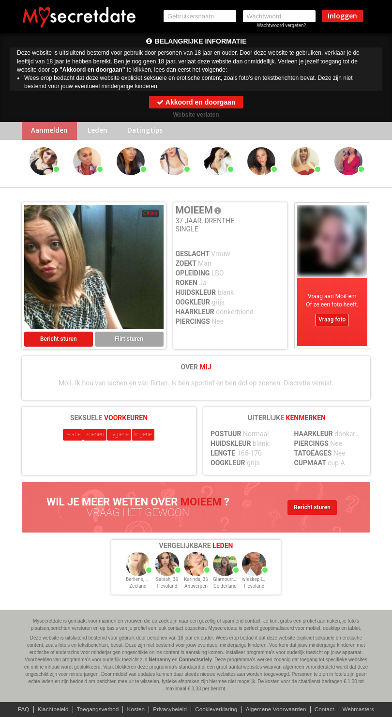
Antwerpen (196, 587)
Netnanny (160, 659)
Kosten (134, 709)
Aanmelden (50, 131)
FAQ (19, 709)
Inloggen (342, 15)
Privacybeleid (169, 709)
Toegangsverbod (95, 709)
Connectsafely (195, 659)
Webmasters (362, 709)
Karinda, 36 (196, 580)
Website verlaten (196, 114)
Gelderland (225, 587)
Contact (327, 709)
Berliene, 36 (138, 580)
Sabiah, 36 (167, 580)
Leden (100, 131)
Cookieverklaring (216, 709)
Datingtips (150, 131)
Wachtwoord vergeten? (281, 25)
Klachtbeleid (49, 709)
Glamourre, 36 (228, 580)
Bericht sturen (58, 339)
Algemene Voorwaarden (278, 709)
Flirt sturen (129, 339)
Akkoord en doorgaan (195, 102)
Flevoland (167, 587)
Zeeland (138, 587)
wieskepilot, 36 (258, 580)
